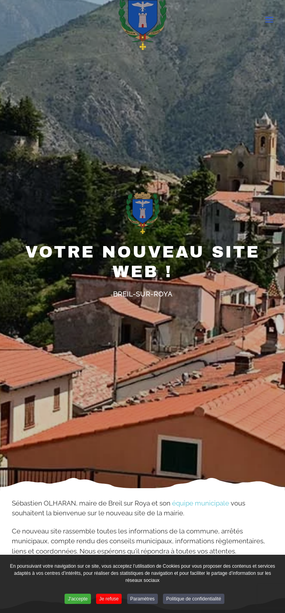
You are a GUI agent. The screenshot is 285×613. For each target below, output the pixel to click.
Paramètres (142, 600)
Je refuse (108, 600)
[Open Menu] (269, 19)
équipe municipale (200, 503)
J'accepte (77, 600)
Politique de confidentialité (193, 600)
